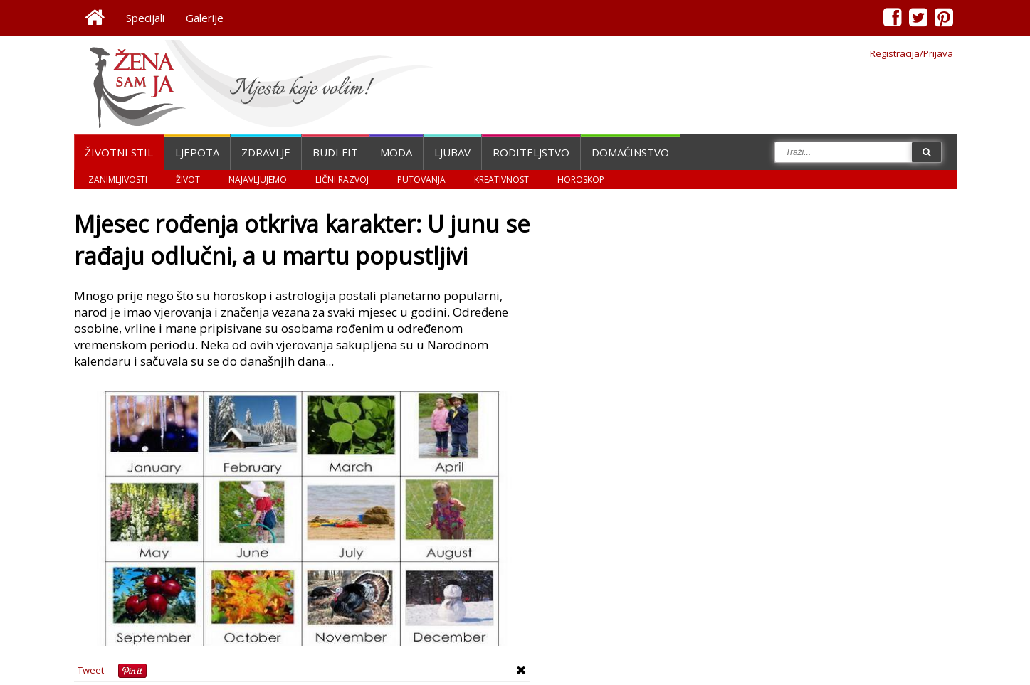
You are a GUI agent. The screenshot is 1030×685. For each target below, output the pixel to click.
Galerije (205, 18)
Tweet (91, 670)
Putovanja (421, 180)
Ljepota (197, 152)
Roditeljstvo (531, 152)
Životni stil (119, 152)
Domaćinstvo (630, 152)
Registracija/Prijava (911, 53)
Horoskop (580, 180)
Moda (396, 152)
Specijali (145, 18)
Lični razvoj (342, 180)
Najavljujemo (257, 180)
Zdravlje (265, 152)
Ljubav (452, 152)
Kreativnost (501, 180)
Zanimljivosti (117, 180)
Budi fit (335, 152)
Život (188, 180)
